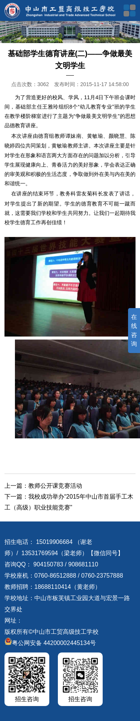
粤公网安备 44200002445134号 (50, 643)
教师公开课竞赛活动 (55, 486)
